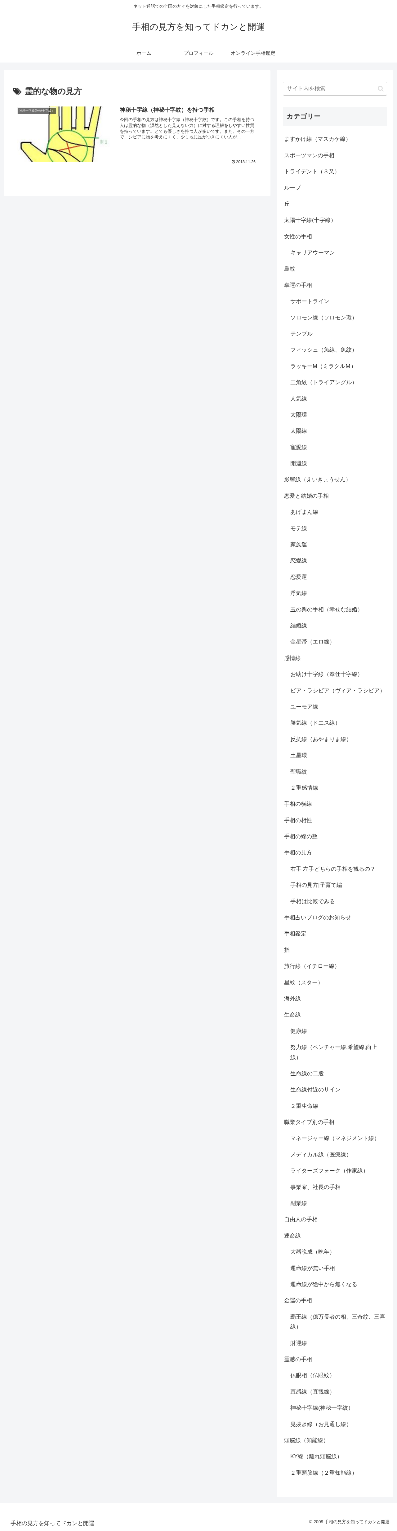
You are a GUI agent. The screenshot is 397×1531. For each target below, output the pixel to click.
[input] (335, 89)
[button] (380, 88)
